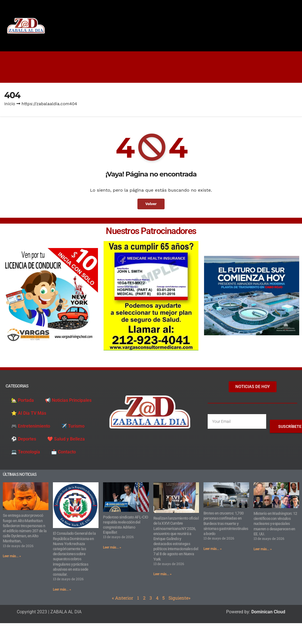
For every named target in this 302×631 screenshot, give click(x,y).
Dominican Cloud (267, 611)
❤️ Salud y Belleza (66, 439)
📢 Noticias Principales (68, 400)
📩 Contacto (63, 452)
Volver (151, 203)
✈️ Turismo (73, 426)
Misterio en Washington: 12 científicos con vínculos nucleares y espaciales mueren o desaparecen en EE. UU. (275, 523)
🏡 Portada (22, 400)
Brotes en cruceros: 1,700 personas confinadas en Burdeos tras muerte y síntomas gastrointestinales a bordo (225, 523)
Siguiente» (179, 598)
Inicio (9, 103)
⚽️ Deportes (23, 439)
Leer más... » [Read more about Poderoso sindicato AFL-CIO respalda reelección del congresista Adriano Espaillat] (112, 547)
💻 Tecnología (25, 452)
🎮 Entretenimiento (30, 426)
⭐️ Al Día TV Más (28, 413)
